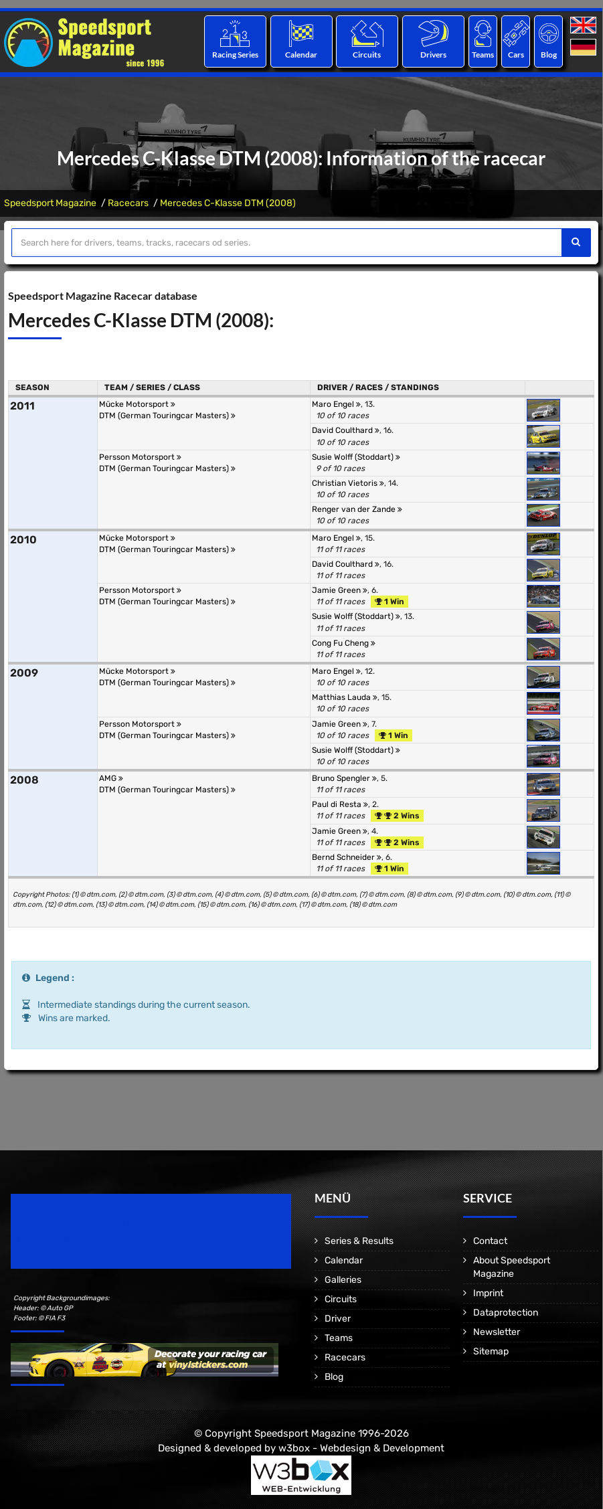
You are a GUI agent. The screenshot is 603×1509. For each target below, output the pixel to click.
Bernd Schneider (346, 857)
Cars (516, 55)
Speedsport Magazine (50, 203)
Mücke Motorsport (137, 404)
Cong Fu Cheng (343, 643)
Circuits (367, 55)
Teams (483, 55)
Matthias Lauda (344, 697)
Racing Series (235, 55)
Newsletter (496, 1332)
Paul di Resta (340, 804)
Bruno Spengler (344, 778)
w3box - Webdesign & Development (361, 1448)
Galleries (343, 1279)
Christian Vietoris (348, 483)
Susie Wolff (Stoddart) (356, 457)
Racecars (128, 203)
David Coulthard (345, 430)
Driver (338, 1318)
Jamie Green (339, 590)
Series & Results (359, 1241)
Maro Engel (336, 404)
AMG (111, 778)
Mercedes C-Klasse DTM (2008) (228, 203)
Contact (490, 1241)
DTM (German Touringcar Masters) (167, 415)
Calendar (301, 55)
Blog (549, 55)
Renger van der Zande (357, 509)
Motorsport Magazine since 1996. (87, 1240)
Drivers (433, 55)
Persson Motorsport (140, 457)
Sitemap (491, 1351)
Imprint (488, 1293)
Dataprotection (505, 1312)
